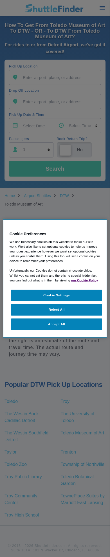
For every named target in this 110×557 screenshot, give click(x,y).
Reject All (57, 309)
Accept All (56, 324)
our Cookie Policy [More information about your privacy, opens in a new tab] (84, 280)
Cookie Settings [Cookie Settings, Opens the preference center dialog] (56, 295)
